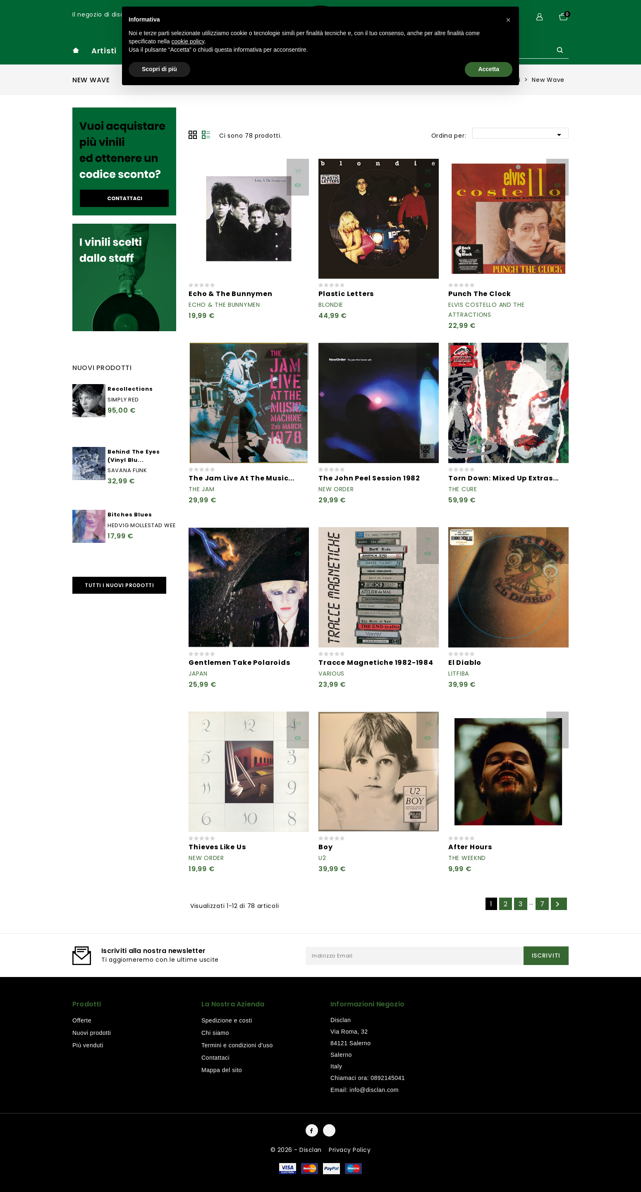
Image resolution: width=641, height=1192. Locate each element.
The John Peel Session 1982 (369, 478)
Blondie (330, 305)
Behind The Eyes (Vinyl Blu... (134, 456)
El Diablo (464, 662)
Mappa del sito (221, 1070)
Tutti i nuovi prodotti (119, 585)
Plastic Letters (346, 294)
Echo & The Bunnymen (230, 294)
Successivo (557, 904)
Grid (193, 135)
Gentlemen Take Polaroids (239, 662)
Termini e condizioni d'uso (237, 1045)
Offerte (81, 1020)
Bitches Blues (130, 514)
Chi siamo (215, 1033)
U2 (322, 858)
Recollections (130, 389)
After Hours (470, 847)
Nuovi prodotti (91, 1033)
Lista (206, 135)
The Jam (201, 489)
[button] (508, 19)
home (75, 50)
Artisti (104, 50)
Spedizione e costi (226, 1020)
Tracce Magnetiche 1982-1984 (375, 662)
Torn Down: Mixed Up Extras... (503, 478)
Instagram (329, 1130)
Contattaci (215, 1057)
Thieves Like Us (217, 847)
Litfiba (458, 673)
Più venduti (87, 1045)
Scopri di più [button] (159, 69)
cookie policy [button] (188, 41)
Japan (198, 673)
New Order (336, 489)
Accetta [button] (488, 69)
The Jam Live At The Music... (241, 478)
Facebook (312, 1130)
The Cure (462, 489)
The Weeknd (467, 858)
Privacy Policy (350, 1150)
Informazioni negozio (367, 1004)
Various (331, 673)
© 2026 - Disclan (297, 1150)
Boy (325, 847)
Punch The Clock (479, 294)
